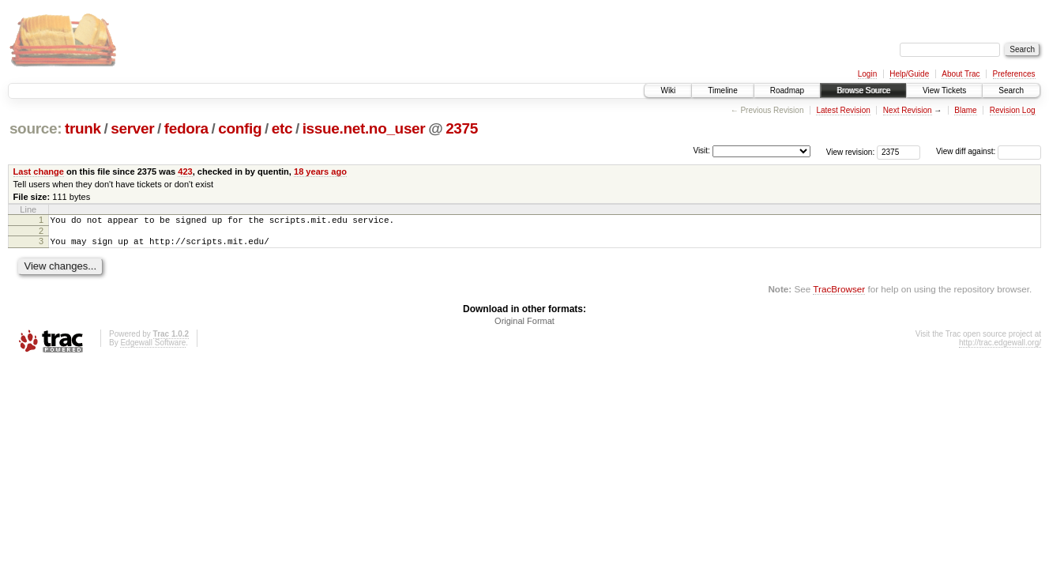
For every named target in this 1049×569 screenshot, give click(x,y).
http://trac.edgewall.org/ (1000, 347)
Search (1011, 90)
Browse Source (863, 90)
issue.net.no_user (364, 128)
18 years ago (320, 171)
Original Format (524, 325)
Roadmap (787, 90)
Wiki (667, 90)
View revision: (850, 151)
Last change (38, 171)
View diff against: (988, 151)
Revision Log (1013, 110)
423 (185, 171)
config (239, 128)
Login (867, 74)
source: (35, 128)
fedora (186, 128)
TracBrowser (839, 293)
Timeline (722, 90)
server (132, 128)
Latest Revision (843, 110)
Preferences (1014, 74)
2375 (462, 128)
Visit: (701, 150)
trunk (83, 128)
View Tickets (944, 90)
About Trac (960, 74)
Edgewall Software (153, 347)
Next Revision (907, 110)
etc (282, 128)
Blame (965, 110)
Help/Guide (909, 74)
